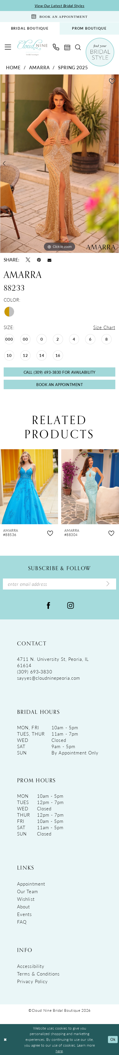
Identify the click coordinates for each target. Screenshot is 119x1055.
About (23, 906)
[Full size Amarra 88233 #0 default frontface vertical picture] (59, 163)
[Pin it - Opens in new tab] (39, 259)
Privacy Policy (32, 981)
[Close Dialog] (5, 1040)
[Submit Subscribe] (108, 584)
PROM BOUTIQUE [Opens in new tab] (89, 28)
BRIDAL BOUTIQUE (30, 28)
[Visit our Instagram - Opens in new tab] (70, 605)
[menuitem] (30, 28)
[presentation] (29, 486)
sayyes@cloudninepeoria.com (48, 678)
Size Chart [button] (104, 327)
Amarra (39, 67)
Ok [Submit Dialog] (112, 1039)
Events (24, 914)
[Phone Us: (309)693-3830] (56, 47)
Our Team (27, 891)
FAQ (22, 922)
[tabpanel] (59, 163)
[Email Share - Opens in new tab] (49, 259)
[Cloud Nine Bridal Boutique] (32, 47)
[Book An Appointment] (59, 16)
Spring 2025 (73, 67)
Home (13, 67)
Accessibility (30, 966)
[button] (7, 47)
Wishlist (25, 899)
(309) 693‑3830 (34, 671)
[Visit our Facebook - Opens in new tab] (48, 605)
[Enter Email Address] (59, 584)
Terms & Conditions (38, 974)
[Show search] (78, 47)
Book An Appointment (59, 384)
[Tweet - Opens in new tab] (27, 259)
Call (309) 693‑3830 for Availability (60, 372)
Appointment (31, 884)
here (59, 1050)
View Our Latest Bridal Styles (60, 5)
